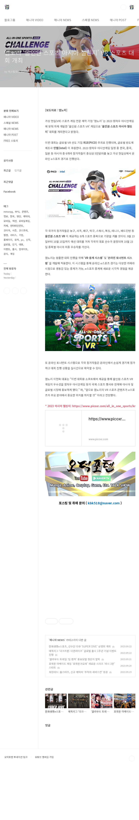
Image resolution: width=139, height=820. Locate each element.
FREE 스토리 (11, 140)
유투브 (23, 291)
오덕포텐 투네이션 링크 (16, 807)
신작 (28, 239)
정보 (6, 216)
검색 (123, 7)
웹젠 (6, 235)
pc (22, 239)
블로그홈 (9, 20)
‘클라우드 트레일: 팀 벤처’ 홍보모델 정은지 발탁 (74, 709)
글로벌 (7, 244)
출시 (14, 249)
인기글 (18, 170)
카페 (6, 225)
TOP (132, 809)
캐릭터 (26, 216)
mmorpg (8, 211)
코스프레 (23, 230)
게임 (12, 253)
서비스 (13, 235)
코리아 (7, 230)
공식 (6, 253)
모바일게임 (24, 221)
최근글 (7, 170)
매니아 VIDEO (34, 20)
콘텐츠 (25, 211)
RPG (17, 211)
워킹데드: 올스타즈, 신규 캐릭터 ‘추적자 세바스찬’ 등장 (78, 722)
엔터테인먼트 (16, 225)
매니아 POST (118, 20)
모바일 (7, 221)
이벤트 (7, 249)
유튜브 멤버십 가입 (44, 807)
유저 (16, 239)
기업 (21, 235)
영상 (19, 216)
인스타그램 (15, 291)
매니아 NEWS (62, 20)
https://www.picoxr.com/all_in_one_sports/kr (103, 406)
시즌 (14, 230)
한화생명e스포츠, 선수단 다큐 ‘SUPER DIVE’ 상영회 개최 (80, 697)
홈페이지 (8, 239)
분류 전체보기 (11, 111)
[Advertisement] (90, 634)
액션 (14, 221)
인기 (14, 244)
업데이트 (23, 249)
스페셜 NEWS (90, 20)
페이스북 (7, 291)
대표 (21, 244)
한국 (12, 216)
